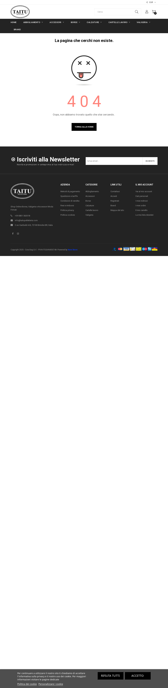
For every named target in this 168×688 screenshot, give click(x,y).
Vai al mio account (143, 191)
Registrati (114, 201)
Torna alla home (84, 127)
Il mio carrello (141, 210)
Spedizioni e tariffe (69, 196)
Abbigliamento (92, 191)
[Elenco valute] (151, 2)
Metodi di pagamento (70, 191)
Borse (88, 201)
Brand (113, 205)
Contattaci (115, 191)
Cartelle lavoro (91, 210)
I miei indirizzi (141, 201)
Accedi (113, 196)
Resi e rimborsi (67, 205)
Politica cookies (67, 215)
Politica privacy (67, 210)
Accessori (90, 196)
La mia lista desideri (144, 215)
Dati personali (141, 196)
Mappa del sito (117, 210)
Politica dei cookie (27, 683)
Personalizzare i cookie (50, 683)
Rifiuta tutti (110, 676)
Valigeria (89, 215)
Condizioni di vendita (69, 201)
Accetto (137, 676)
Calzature (89, 205)
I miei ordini (140, 205)
